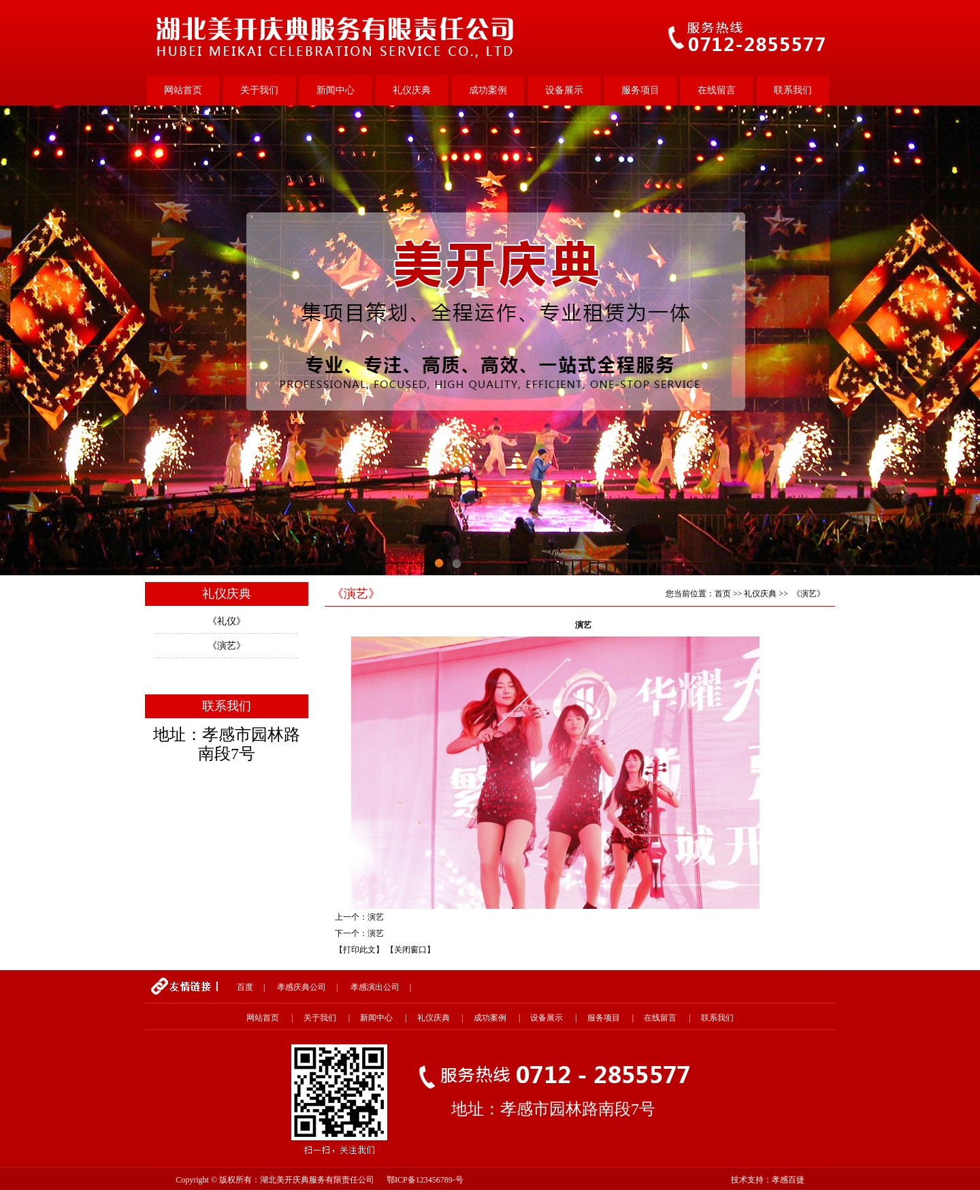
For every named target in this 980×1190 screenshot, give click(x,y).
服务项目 (640, 90)
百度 (245, 987)
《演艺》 (227, 646)
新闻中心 (335, 90)
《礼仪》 (227, 621)
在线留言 (717, 90)
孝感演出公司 (374, 987)
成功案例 (488, 90)
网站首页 (183, 90)
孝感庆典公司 (301, 987)
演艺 (376, 917)
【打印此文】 (359, 949)
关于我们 (259, 90)
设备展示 (564, 90)
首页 (723, 593)
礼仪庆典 (412, 90)
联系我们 (793, 90)
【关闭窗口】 (410, 949)
